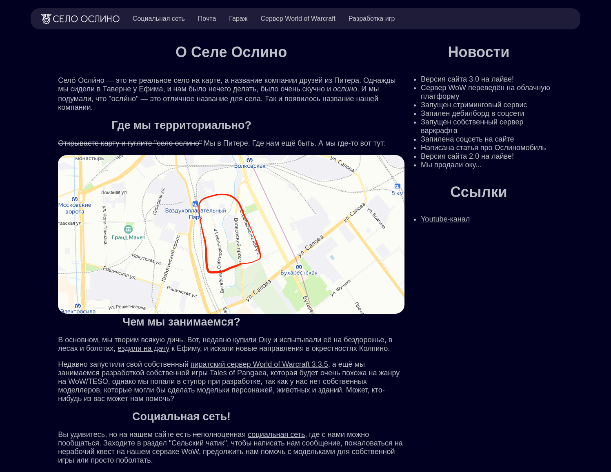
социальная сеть (276, 434)
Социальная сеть (159, 18)
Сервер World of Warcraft (297, 18)
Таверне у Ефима (133, 89)
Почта (207, 18)
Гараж (238, 18)
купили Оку (252, 340)
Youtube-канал (445, 219)
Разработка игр (372, 18)
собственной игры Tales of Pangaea (206, 373)
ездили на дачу (143, 348)
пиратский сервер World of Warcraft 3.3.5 (259, 364)
